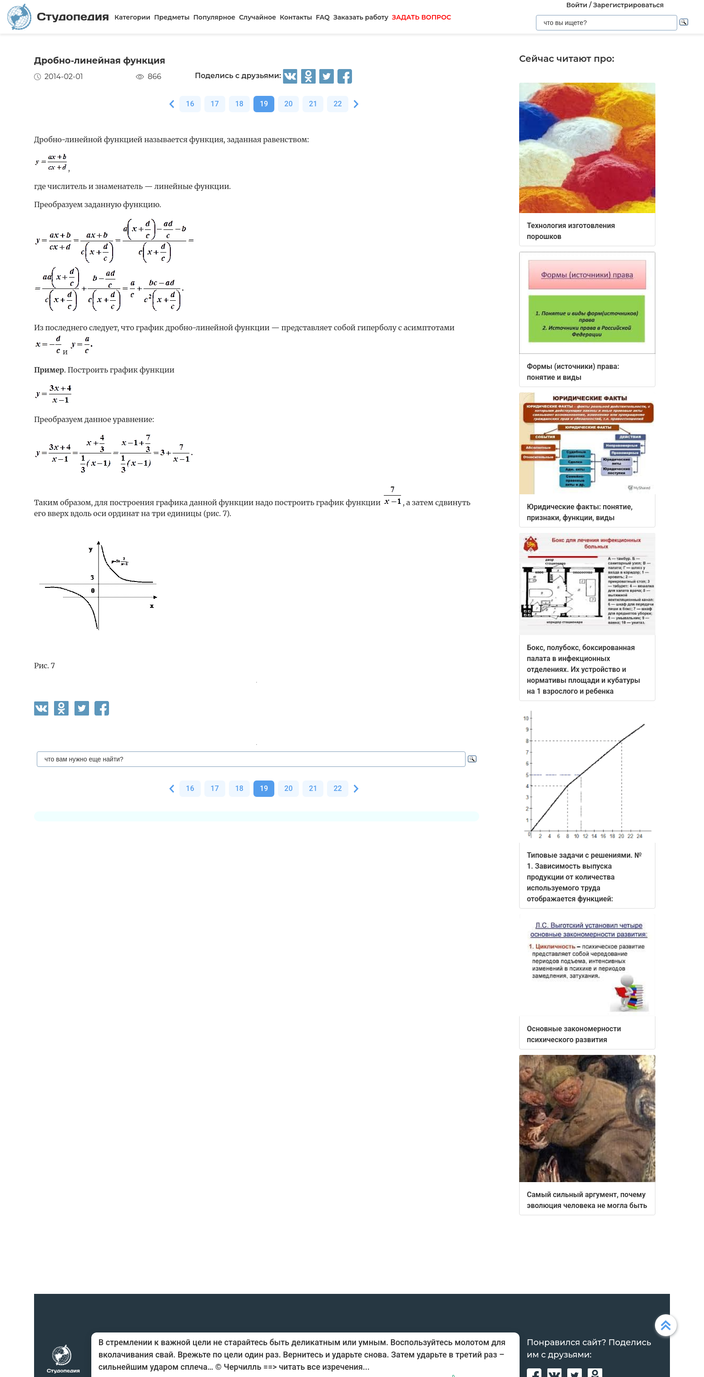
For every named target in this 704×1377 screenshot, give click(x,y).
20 (288, 103)
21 (313, 103)
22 (337, 103)
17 (215, 103)
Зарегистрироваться (628, 5)
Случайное (257, 17)
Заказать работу (360, 17)
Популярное (214, 17)
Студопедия (58, 16)
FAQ (323, 17)
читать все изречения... (324, 1367)
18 (239, 103)
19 (264, 103)
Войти (576, 5)
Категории (132, 17)
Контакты (296, 17)
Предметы (171, 17)
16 (190, 103)
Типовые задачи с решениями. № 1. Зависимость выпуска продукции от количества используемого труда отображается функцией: (584, 877)
